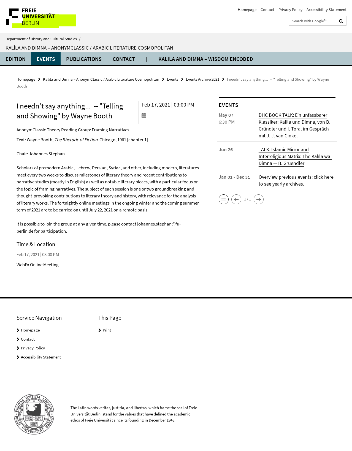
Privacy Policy (290, 9)
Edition (16, 58)
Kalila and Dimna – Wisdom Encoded (205, 58)
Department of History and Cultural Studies (43, 39)
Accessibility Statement (326, 9)
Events (46, 58)
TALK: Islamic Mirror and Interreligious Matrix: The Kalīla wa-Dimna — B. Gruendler (295, 156)
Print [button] (107, 330)
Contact (267, 9)
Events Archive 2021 (202, 79)
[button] (224, 199)
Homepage (247, 9)
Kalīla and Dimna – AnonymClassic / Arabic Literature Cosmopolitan (89, 47)
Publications (84, 58)
